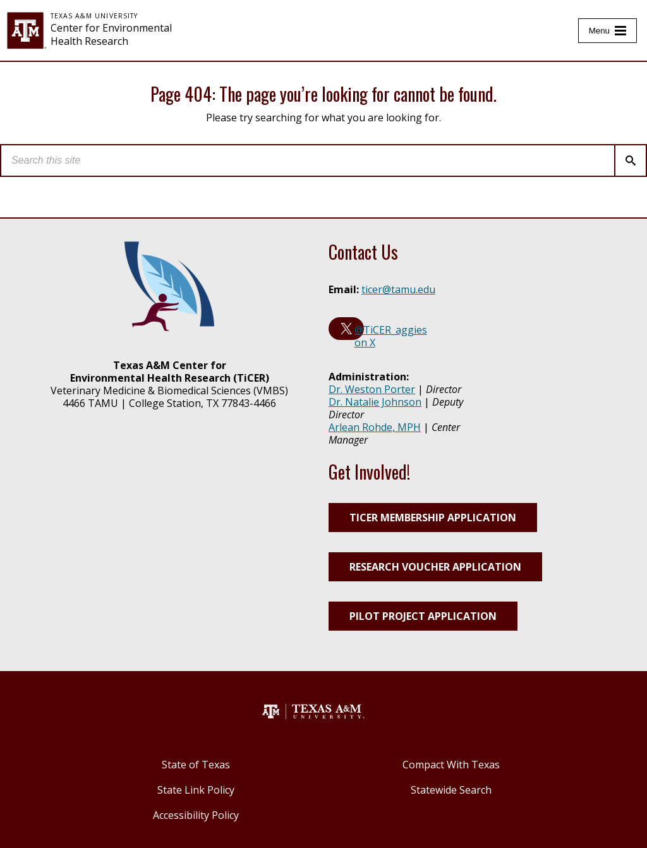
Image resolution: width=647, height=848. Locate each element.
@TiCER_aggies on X (390, 336)
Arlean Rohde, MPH (375, 427)
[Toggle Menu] (607, 30)
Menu (599, 30)
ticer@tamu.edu (398, 289)
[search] (307, 160)
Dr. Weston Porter (372, 389)
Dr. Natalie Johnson (375, 402)
